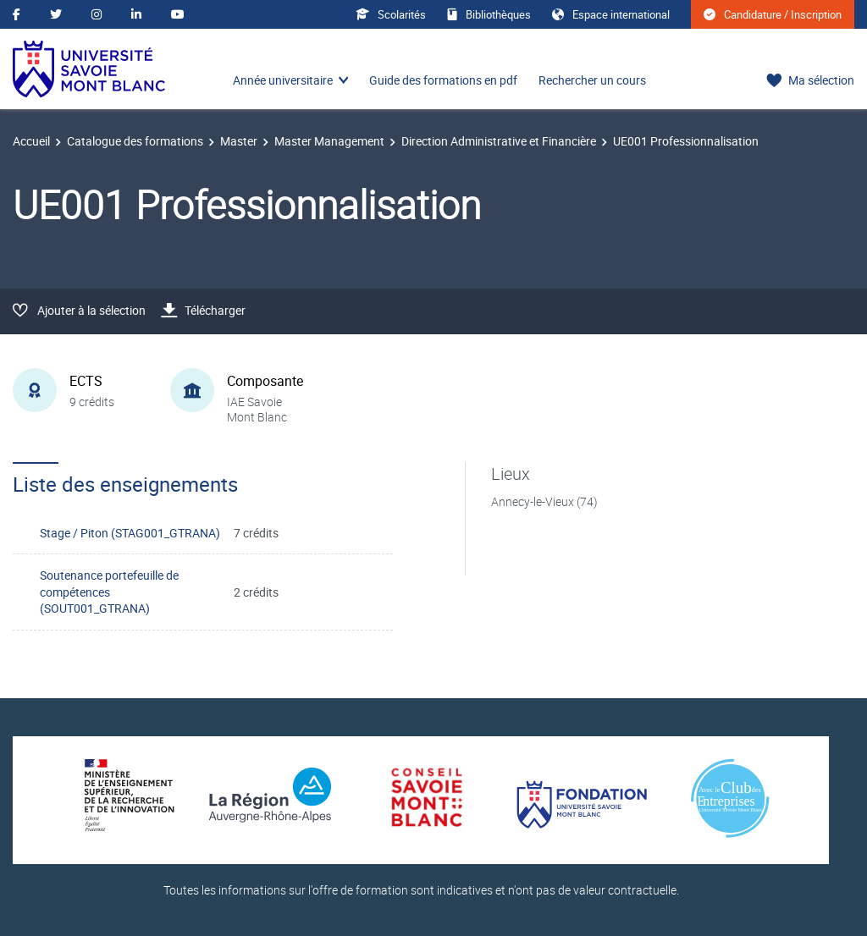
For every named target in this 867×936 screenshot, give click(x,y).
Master (238, 141)
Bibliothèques (489, 14)
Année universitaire (283, 80)
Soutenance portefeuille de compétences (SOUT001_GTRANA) (109, 591)
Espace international (611, 14)
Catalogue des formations (135, 141)
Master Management (329, 141)
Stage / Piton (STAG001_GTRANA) (130, 533)
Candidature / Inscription (773, 14)
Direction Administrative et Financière (498, 141)
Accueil (31, 141)
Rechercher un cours (592, 80)
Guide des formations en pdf (443, 80)
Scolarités (391, 14)
